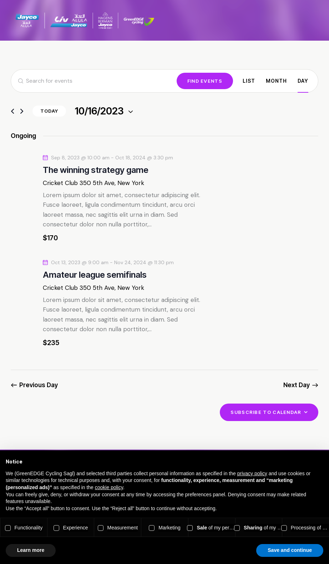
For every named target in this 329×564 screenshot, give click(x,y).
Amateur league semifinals (95, 275)
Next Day (296, 385)
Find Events (204, 81)
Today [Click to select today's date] (49, 111)
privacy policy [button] (252, 473)
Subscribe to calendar (266, 412)
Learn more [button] (30, 550)
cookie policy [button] (109, 487)
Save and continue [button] (290, 550)
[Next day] (21, 111)
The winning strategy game (95, 170)
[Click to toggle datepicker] (99, 111)
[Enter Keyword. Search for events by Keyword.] (94, 81)
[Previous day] (12, 111)
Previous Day (38, 385)
